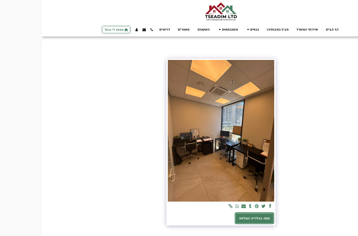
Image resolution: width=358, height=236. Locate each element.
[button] (210, 29)
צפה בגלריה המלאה (212, 218)
